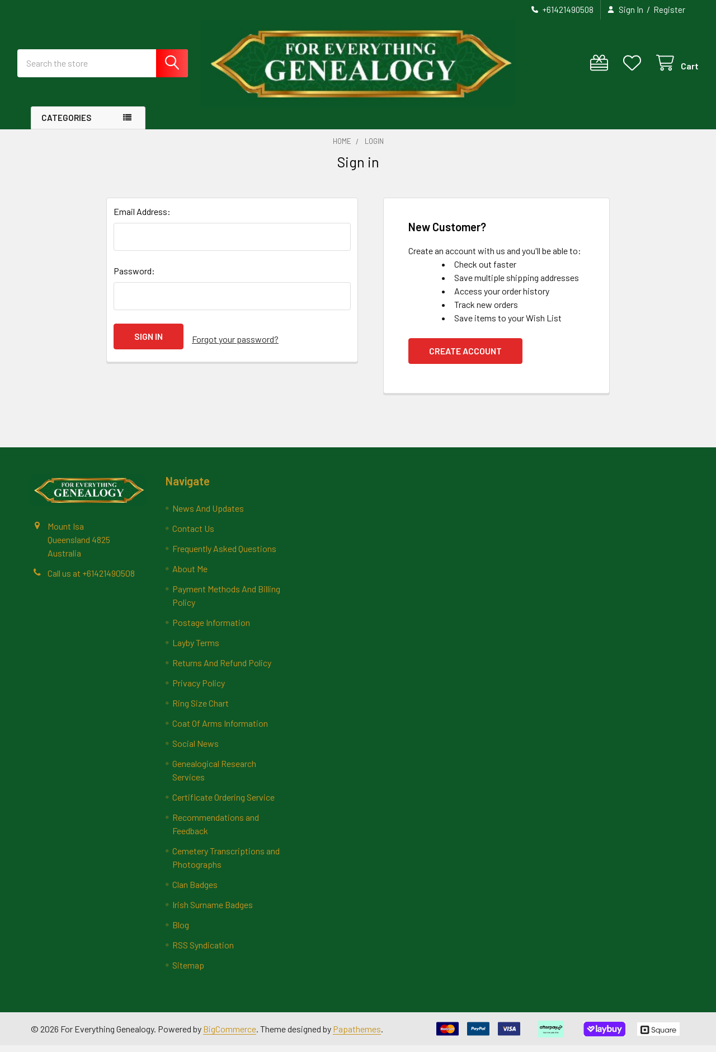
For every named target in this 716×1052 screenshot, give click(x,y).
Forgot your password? (235, 343)
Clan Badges (195, 891)
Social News (195, 750)
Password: (134, 277)
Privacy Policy (198, 689)
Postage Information (211, 629)
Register (669, 9)
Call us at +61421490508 (91, 579)
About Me (190, 575)
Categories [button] (66, 124)
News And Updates (208, 514)
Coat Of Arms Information (220, 729)
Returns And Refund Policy (221, 669)
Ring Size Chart (200, 709)
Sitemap (188, 971)
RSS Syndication (203, 951)
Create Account (465, 357)
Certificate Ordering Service (223, 803)
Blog (180, 931)
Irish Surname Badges (212, 911)
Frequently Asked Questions (224, 555)
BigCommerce (229, 1035)
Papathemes (357, 1035)
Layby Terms (195, 649)
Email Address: (142, 218)
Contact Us (193, 535)
